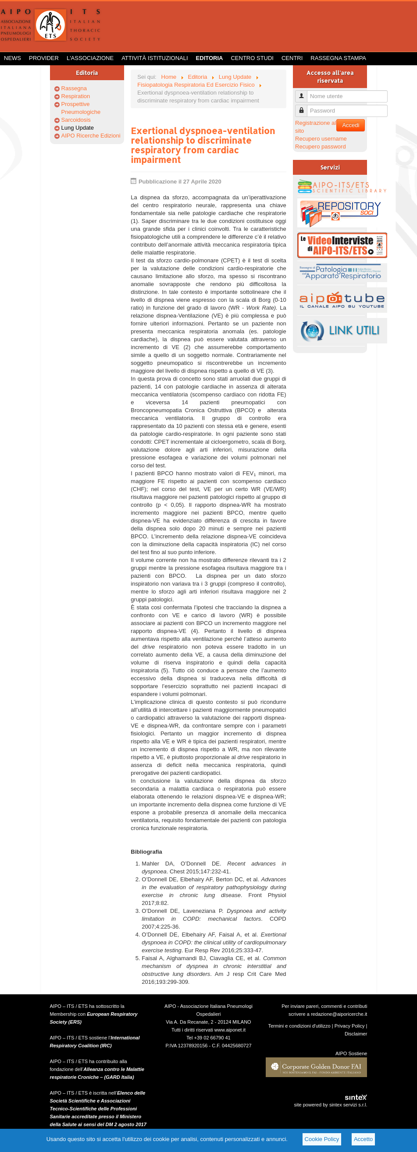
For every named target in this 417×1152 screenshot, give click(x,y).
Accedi (350, 125)
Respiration (75, 96)
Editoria (209, 58)
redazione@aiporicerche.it (339, 1014)
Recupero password (320, 146)
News (12, 58)
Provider (44, 58)
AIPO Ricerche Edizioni (91, 135)
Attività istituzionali (154, 58)
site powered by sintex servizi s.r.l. (330, 1104)
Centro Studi (252, 58)
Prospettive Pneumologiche (81, 108)
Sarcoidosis (76, 120)
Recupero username (321, 138)
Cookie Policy (322, 1139)
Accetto (363, 1139)
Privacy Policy (350, 1025)
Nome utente (304, 92)
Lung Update (77, 127)
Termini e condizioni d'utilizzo (299, 1025)
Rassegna (74, 88)
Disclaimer (356, 1033)
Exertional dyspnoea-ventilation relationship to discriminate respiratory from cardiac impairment (203, 145)
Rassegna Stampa (338, 58)
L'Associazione (90, 58)
